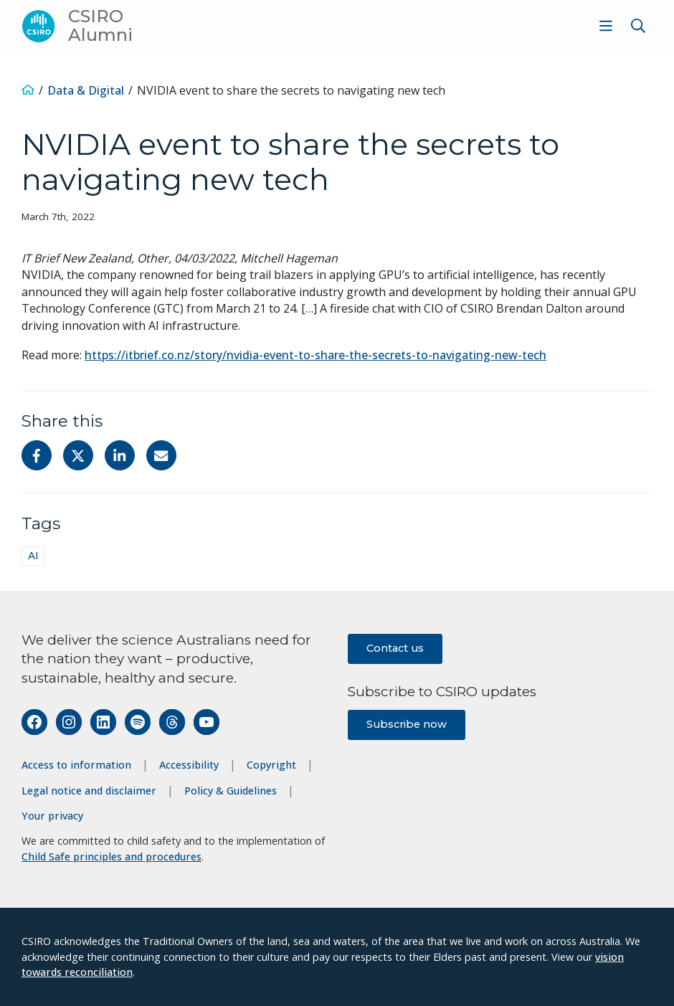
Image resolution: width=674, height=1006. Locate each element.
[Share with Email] (161, 455)
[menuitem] (604, 25)
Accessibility (189, 765)
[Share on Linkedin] (120, 455)
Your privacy (52, 815)
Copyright (271, 765)
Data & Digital (85, 90)
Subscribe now (406, 724)
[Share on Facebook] (37, 455)
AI (33, 555)
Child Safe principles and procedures (111, 856)
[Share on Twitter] (78, 455)
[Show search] (638, 25)
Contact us (395, 648)
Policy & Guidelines (230, 790)
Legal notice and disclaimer (89, 790)
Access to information (76, 765)
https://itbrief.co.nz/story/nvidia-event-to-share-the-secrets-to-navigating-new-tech (315, 355)
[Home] (28, 90)
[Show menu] (606, 25)
